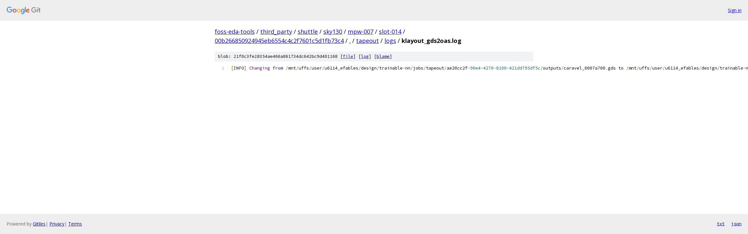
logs (390, 41)
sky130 (332, 31)
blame (383, 56)
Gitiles (39, 224)
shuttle (308, 31)
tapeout (367, 41)
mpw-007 (360, 31)
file (348, 56)
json (736, 224)
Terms (75, 224)
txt (721, 224)
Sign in (735, 10)
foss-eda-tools (235, 31)
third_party (276, 31)
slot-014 (390, 31)
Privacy (56, 224)
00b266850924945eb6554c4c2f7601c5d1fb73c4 (279, 41)
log (365, 56)
